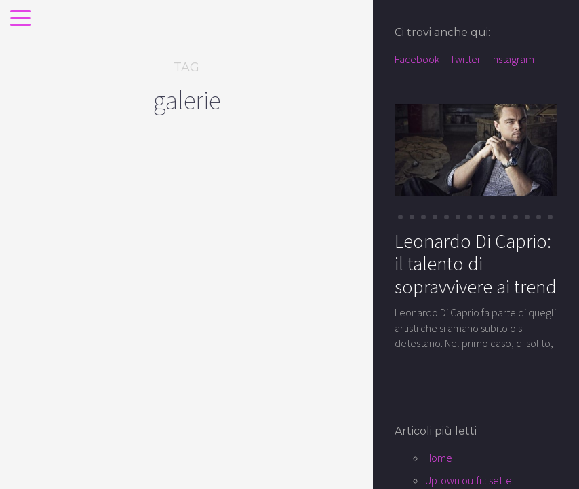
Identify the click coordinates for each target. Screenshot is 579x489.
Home (438, 458)
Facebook (417, 59)
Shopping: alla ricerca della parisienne (74, 366)
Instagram (512, 59)
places (47, 317)
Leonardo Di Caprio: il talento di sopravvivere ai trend (476, 264)
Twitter (465, 59)
